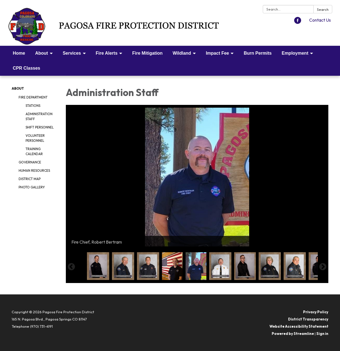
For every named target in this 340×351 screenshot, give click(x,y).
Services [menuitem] (72, 53)
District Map (30, 179)
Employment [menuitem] (295, 53)
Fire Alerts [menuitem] (107, 53)
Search (323, 9)
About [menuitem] (41, 53)
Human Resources (34, 170)
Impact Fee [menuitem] (217, 53)
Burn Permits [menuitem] (257, 53)
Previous (71, 267)
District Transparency (308, 319)
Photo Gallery (32, 187)
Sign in (322, 333)
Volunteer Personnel (35, 138)
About (18, 88)
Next (323, 267)
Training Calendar (34, 151)
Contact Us (320, 20)
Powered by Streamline (293, 333)
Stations (33, 105)
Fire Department (33, 97)
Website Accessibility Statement (298, 326)
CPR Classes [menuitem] (26, 68)
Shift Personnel (40, 127)
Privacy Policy (315, 312)
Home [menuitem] (19, 53)
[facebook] (297, 22)
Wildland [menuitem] (181, 53)
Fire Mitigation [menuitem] (147, 53)
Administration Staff (39, 116)
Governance (30, 162)
